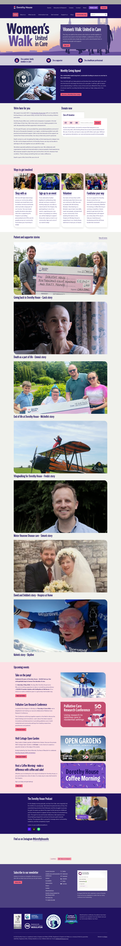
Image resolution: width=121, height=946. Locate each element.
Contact (78, 7)
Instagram (65, 873)
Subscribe (18, 882)
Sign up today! (21, 695)
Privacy (47, 885)
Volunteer (67, 193)
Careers (71, 7)
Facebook (64, 876)
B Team (105, 936)
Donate (104, 7)
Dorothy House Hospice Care (23, 8)
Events (49, 7)
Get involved (54, 14)
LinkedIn (64, 878)
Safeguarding (49, 883)
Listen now (82, 816)
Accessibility (49, 880)
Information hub (43, 14)
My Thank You (49, 897)
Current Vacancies (50, 871)
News (84, 7)
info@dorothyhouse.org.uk (61, 938)
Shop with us (21, 193)
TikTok (63, 881)
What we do (31, 14)
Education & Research (60, 7)
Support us (64, 14)
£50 (71, 123)
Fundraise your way (95, 193)
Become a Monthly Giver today (71, 94)
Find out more (21, 729)
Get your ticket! (21, 756)
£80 (76, 123)
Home (15, 14)
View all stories (103, 238)
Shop (72, 14)
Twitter (64, 871)
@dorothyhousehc (41, 839)
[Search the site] (98, 14)
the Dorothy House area (38, 113)
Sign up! (66, 45)
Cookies (47, 888)
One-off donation (68, 115)
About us (22, 14)
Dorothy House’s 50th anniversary (25, 752)
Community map (81, 14)
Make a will (93, 7)
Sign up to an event (47, 193)
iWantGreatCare (50, 890)
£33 (66, 123)
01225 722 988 (51, 900)
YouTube (64, 883)
